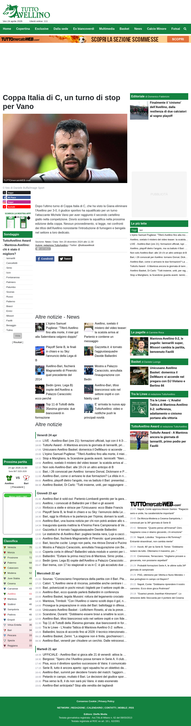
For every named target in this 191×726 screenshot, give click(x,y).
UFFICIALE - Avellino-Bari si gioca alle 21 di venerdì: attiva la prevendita (90, 654)
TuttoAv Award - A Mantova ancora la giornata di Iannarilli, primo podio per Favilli (95, 445)
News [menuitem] (138, 28)
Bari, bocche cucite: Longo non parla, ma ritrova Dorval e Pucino (85, 542)
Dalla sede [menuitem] (61, 28)
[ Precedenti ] (17, 487)
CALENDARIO (94, 707)
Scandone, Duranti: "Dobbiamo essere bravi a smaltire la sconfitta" (86, 614)
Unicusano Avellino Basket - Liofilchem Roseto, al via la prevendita (86, 609)
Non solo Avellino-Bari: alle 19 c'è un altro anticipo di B (78, 467)
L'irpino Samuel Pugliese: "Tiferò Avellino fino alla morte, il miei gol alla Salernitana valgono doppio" (107, 454)
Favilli (9, 320)
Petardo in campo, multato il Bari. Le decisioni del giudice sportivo (85, 676)
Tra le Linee (139, 394)
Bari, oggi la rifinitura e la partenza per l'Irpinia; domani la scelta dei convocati (93, 516)
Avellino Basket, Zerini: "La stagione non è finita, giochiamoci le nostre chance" (94, 636)
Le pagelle (138, 332)
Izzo (8, 272)
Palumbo (11, 287)
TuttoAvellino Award (145, 426)
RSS (131, 707)
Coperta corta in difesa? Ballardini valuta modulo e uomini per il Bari (87, 551)
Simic (9, 267)
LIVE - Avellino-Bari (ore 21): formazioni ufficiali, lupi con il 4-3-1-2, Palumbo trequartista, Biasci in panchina (112, 440)
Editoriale (138, 96)
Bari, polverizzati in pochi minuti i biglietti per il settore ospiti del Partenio (89, 587)
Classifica (11, 541)
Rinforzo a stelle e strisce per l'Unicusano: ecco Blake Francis (83, 507)
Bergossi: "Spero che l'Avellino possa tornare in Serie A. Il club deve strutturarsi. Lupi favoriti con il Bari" (110, 659)
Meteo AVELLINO (18, 497)
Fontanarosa (13, 277)
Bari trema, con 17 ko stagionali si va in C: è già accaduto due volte (86, 565)
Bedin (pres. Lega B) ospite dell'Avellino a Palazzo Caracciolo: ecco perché (92, 560)
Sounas (10, 292)
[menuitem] (185, 28)
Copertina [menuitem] (23, 28)
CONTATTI (110, 707)
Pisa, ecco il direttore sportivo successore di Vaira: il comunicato (84, 663)
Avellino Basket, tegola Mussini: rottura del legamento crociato (83, 596)
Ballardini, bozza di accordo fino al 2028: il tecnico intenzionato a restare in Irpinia (96, 631)
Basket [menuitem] (124, 28)
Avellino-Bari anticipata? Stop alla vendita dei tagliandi (78, 685)
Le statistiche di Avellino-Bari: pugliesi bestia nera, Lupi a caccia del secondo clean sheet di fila (104, 534)
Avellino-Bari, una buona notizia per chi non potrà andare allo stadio (87, 520)
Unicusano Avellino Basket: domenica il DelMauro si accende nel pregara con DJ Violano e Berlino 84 (109, 449)
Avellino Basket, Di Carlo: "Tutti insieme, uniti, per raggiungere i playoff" (89, 484)
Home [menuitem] (7, 28)
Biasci (9, 306)
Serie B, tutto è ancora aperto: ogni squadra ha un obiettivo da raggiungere (91, 667)
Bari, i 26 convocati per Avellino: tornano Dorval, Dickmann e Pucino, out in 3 (93, 471)
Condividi (45, 259)
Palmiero (11, 282)
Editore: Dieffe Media (95, 714)
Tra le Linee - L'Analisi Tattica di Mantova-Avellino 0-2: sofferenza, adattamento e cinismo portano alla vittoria (113, 627)
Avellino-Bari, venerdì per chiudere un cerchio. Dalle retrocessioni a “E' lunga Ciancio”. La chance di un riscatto (115, 640)
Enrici (9, 311)
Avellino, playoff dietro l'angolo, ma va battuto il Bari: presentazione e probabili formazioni (100, 480)
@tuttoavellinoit (86, 245)
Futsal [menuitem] (175, 28)
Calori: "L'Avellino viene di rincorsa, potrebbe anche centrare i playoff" (88, 583)
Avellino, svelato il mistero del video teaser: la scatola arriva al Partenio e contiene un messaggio (105, 332)
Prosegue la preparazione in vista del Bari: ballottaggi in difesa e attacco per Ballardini (99, 605)
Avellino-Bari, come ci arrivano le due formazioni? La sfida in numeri (87, 476)
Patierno (10, 301)
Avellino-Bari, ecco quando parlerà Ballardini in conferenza (81, 592)
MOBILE (122, 707)
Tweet (65, 259)
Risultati (17, 342)
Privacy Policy (106, 701)
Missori (10, 315)
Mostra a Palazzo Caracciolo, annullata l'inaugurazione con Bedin (85, 547)
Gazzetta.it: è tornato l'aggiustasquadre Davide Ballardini (108, 351)
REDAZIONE (78, 707)
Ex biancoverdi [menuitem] (83, 28)
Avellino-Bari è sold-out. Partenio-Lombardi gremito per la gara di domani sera (93, 498)
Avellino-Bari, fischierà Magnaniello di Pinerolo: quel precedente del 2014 (90, 538)
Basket (136, 361)
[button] (17, 336)
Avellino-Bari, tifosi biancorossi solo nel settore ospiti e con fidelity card (88, 618)
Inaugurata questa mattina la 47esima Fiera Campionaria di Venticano (88, 525)
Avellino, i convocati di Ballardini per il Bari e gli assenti (78, 503)
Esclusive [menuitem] (41, 28)
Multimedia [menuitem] (107, 28)
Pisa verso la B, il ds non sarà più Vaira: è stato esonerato (80, 681)
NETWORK (63, 707)
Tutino (9, 330)
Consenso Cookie (86, 701)
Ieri (141, 230)
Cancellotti (11, 263)
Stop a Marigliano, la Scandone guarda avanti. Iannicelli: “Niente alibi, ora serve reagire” (100, 458)
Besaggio (11, 325)
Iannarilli (10, 258)
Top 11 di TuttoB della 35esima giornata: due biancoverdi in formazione (89, 623)
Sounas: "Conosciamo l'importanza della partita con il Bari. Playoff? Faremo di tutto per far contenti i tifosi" (112, 578)
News (48, 241)
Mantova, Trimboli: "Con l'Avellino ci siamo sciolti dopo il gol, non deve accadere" (95, 601)
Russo (9, 296)
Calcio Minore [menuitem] (156, 28)
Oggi (133, 230)
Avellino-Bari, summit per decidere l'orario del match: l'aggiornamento (88, 672)
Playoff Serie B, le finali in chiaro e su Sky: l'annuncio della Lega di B (87, 512)
